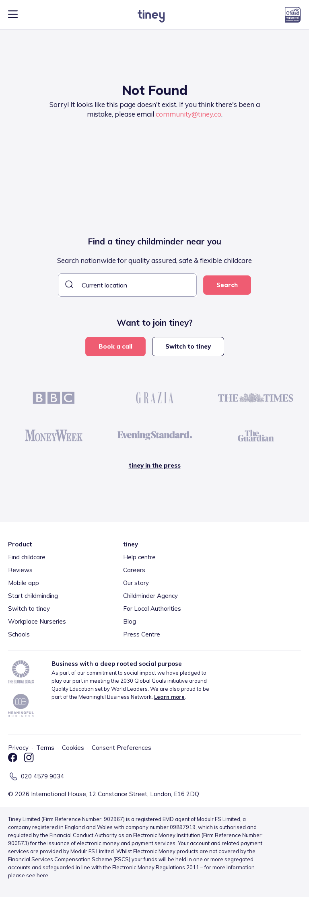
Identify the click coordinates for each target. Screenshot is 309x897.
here (42, 875)
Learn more (169, 697)
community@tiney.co (188, 114)
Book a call (115, 346)
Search (227, 285)
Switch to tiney (188, 346)
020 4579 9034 (42, 776)
